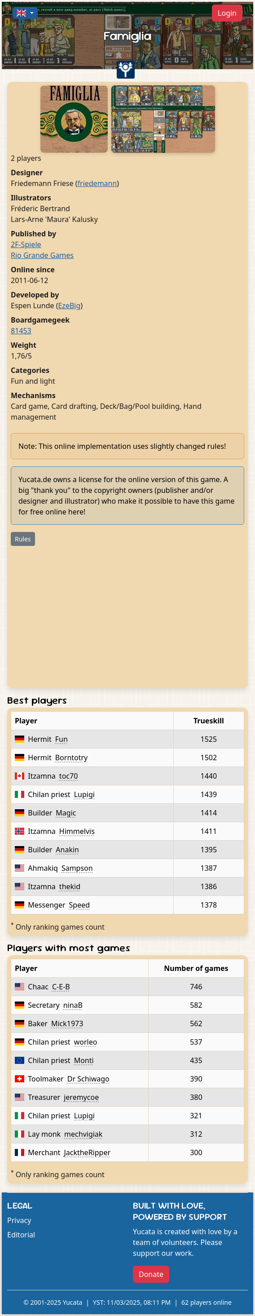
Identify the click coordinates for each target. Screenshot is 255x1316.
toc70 (68, 776)
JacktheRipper (87, 1152)
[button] (25, 13)
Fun (61, 739)
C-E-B (61, 987)
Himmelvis (77, 831)
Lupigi (84, 794)
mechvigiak (83, 1134)
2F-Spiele (26, 244)
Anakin (67, 850)
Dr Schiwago (88, 1079)
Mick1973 (67, 1023)
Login (227, 13)
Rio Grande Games (42, 255)
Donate (151, 1274)
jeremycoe (81, 1097)
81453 (21, 331)
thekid (69, 886)
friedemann (97, 183)
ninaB (73, 1005)
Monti (84, 1060)
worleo (85, 1042)
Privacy (19, 1220)
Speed (79, 905)
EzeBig (69, 305)
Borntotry (71, 757)
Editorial (21, 1235)
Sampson (77, 868)
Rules (23, 539)
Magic (66, 813)
